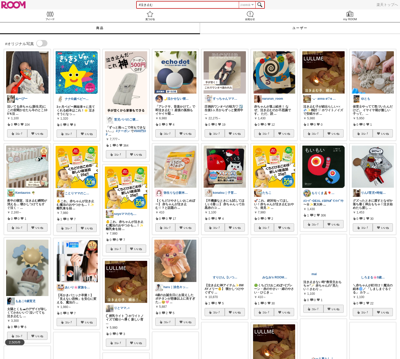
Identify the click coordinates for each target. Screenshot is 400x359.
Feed (50, 15)
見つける (150, 15)
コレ (19, 133)
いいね (39, 133)
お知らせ (250, 15)
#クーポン (123, 131)
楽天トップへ (387, 5)
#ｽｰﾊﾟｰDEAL (312, 201)
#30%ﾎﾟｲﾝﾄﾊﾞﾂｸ (332, 201)
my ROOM (350, 15)
